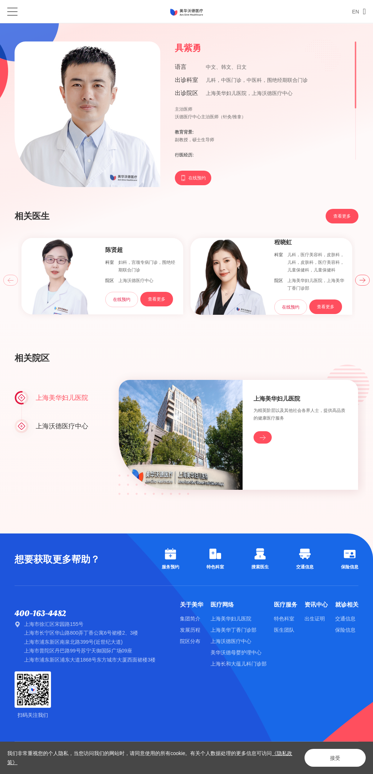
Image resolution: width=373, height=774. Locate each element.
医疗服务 (285, 605)
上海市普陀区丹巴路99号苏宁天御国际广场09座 (78, 651)
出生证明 (315, 619)
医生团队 (284, 630)
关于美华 (191, 605)
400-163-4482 (40, 613)
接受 (335, 758)
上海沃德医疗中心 (231, 641)
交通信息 (345, 619)
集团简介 (190, 619)
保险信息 (345, 630)
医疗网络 (222, 605)
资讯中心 (316, 605)
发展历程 (190, 630)
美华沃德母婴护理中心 (236, 652)
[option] (102, 277)
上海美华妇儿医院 (231, 619)
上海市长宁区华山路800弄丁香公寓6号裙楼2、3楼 (81, 633)
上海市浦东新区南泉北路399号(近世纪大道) (73, 642)
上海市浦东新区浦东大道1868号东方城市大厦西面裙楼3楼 (90, 660)
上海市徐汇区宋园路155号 (53, 624)
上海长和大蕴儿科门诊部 (239, 664)
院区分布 (190, 641)
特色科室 (284, 619)
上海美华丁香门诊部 (233, 630)
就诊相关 (346, 605)
